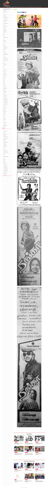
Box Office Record (5, 10)
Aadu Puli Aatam (5, 16)
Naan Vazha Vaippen (5, 101)
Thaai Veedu (4, 139)
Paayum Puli (4, 115)
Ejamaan (4, 50)
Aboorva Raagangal (5, 20)
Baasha (4, 33)
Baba (3, 34)
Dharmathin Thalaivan (5, 47)
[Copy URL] (17, 12)
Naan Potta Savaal (5, 98)
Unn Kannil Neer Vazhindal (5, 152)
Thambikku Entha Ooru (5, 142)
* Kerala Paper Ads (5, 166)
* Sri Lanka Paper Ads (5, 169)
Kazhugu (4, 71)
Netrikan (4, 105)
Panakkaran (4, 112)
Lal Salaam (4, 78)
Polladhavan (4, 118)
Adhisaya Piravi (4, 30)
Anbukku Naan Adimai (5, 23)
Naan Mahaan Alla (5, 95)
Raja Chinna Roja (5, 125)
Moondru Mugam (5, 88)
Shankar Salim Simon (5, 136)
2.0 (3, 13)
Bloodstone (4, 40)
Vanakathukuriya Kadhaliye (6, 156)
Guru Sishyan (4, 57)
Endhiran (4, 51)
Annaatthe (4, 27)
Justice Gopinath (5, 64)
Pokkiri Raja (4, 119)
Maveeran (4, 85)
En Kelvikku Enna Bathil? (5, 54)
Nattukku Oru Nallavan (5, 102)
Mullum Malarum (4, 91)
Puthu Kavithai (4, 122)
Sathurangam (4, 135)
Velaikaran (4, 159)
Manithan (4, 81)
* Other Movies (4, 173)
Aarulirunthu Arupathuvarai (5, 17)
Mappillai (4, 84)
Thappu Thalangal (5, 146)
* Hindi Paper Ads (5, 163)
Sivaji (3, 132)
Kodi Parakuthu (4, 74)
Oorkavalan (4, 108)
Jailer (3, 61)
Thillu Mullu (4, 149)
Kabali (4, 68)
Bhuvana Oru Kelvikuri (5, 37)
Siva (3, 129)
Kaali (3, 67)
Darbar (4, 44)
